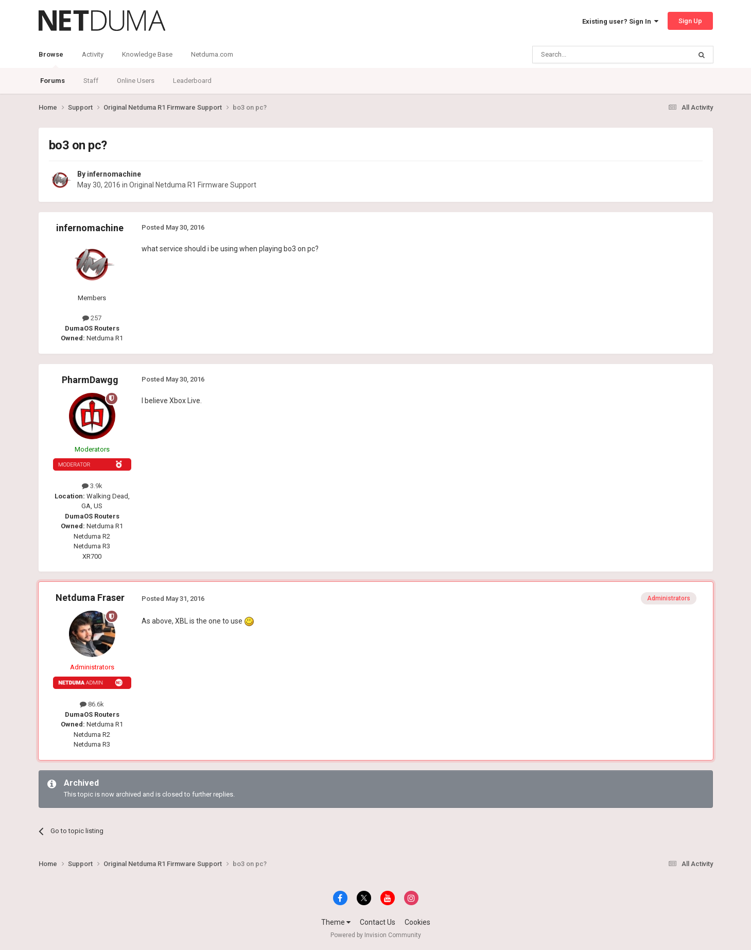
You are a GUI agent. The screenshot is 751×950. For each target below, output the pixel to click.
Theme (336, 922)
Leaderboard (192, 80)
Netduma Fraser (90, 597)
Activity (92, 54)
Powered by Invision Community (375, 935)
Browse (51, 59)
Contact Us (377, 922)
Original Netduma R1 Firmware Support (192, 185)
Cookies (417, 922)
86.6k (92, 704)
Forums (52, 80)
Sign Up (690, 21)
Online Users (135, 80)
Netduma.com (212, 54)
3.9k (92, 486)
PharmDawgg (90, 379)
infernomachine (114, 174)
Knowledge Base (147, 54)
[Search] (587, 54)
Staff (90, 80)
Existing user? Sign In (620, 21)
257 (91, 318)
